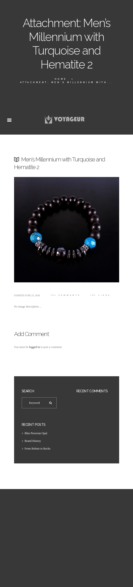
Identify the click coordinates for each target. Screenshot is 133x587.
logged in (34, 347)
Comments (66, 295)
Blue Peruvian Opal (36, 433)
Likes (100, 295)
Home (61, 79)
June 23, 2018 (32, 295)
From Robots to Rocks (37, 448)
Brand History (33, 441)
